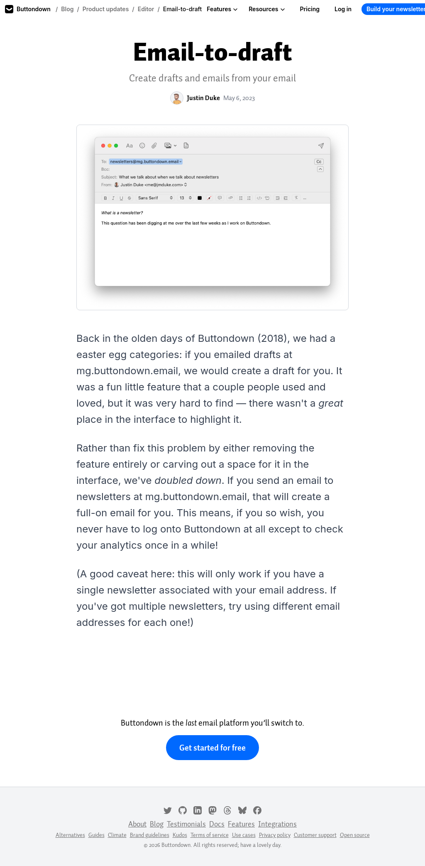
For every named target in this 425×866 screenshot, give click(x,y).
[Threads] (227, 809)
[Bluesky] (242, 809)
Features (222, 8)
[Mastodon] (212, 809)
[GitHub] (182, 809)
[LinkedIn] (197, 809)
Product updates (106, 8)
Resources (267, 8)
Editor (146, 8)
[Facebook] (257, 809)
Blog (67, 8)
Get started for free (212, 747)
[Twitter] (168, 809)
